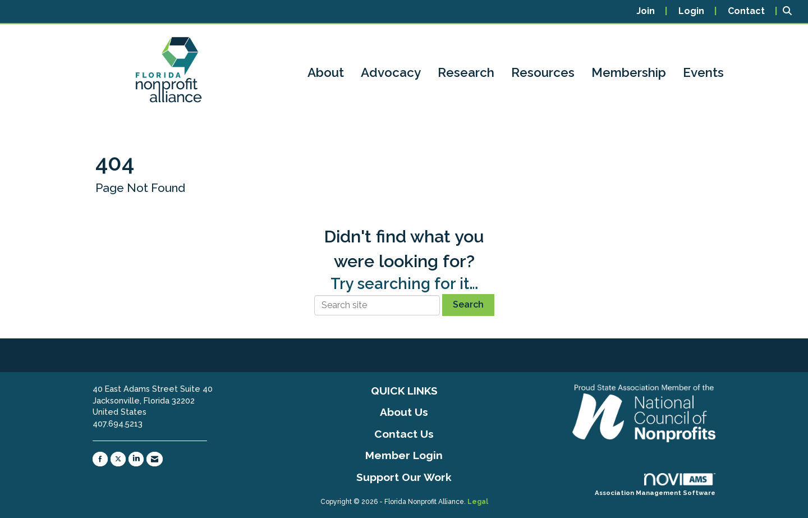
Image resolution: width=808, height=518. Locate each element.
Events (703, 72)
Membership (628, 72)
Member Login (404, 455)
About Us (404, 412)
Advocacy (391, 72)
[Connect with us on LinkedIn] (136, 459)
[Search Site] (791, 11)
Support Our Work (404, 477)
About (325, 72)
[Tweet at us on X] (118, 459)
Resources (543, 72)
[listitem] (652, 11)
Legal (477, 502)
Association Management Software (655, 485)
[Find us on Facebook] (100, 459)
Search (468, 304)
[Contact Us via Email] (154, 459)
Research (466, 72)
